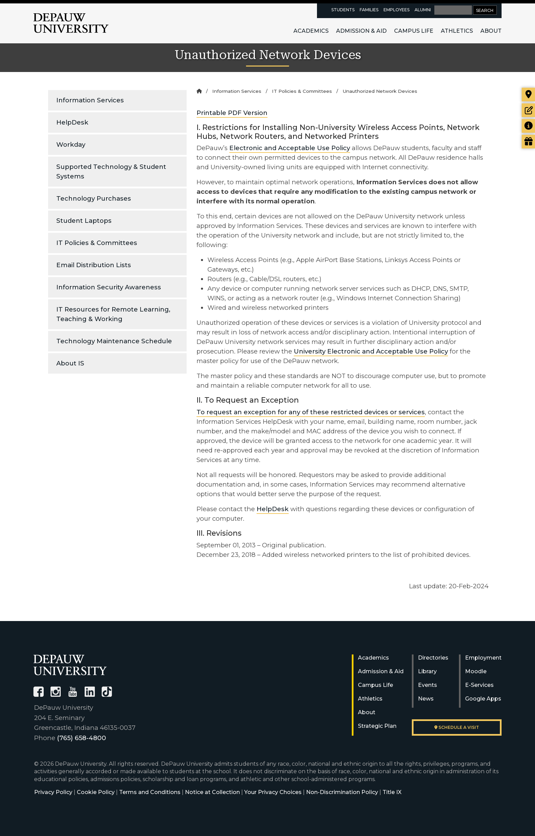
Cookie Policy (96, 792)
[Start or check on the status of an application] (528, 110)
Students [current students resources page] (343, 9)
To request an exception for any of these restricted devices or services (311, 412)
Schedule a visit (456, 727)
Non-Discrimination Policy (342, 792)
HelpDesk (72, 122)
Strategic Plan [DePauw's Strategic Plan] (377, 726)
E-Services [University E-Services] (479, 685)
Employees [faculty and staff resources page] (396, 9)
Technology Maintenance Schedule (114, 341)
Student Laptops (84, 221)
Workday (70, 144)
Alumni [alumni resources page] (423, 9)
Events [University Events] (427, 685)
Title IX (392, 792)
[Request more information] (528, 126)
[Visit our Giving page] (528, 141)
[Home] (199, 91)
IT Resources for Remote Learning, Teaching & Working (113, 314)
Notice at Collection (212, 792)
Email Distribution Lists (93, 265)
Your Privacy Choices (273, 792)
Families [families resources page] (369, 9)
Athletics (457, 31)
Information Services (90, 100)
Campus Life (413, 31)
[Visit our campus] (528, 94)
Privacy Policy (53, 792)
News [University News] (426, 698)
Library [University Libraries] (427, 671)
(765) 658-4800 (81, 738)
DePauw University (71, 23)
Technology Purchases (93, 198)
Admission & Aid (361, 31)
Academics (311, 31)
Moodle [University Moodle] (476, 671)
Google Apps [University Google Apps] (483, 698)
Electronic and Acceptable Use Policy (289, 148)
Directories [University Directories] (433, 657)
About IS (70, 363)
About (491, 31)
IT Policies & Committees (96, 243)
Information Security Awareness (108, 287)
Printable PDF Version (232, 113)
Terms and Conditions (149, 792)
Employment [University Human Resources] (483, 657)
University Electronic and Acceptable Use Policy (371, 351)
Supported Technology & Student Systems (111, 171)
